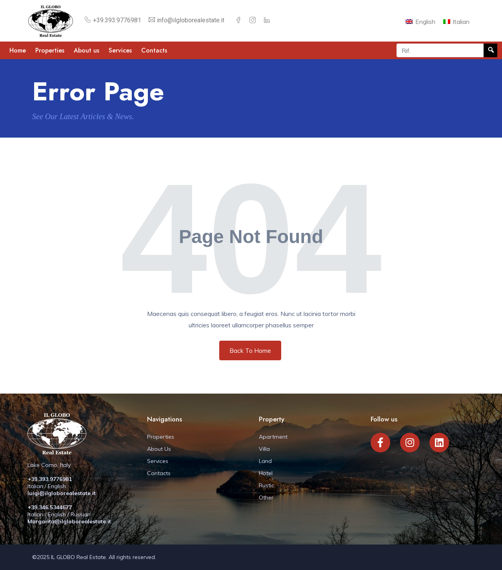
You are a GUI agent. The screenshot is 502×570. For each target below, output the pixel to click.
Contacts (154, 50)
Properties (49, 50)
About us (86, 50)
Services (120, 50)
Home (17, 50)
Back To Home (250, 350)
